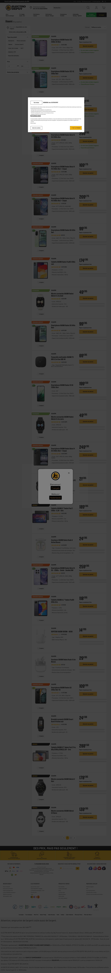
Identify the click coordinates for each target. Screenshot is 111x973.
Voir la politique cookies (36, 115)
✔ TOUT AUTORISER (76, 127)
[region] (56, 114)
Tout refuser (36, 102)
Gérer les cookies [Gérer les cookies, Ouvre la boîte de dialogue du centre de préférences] (36, 127)
